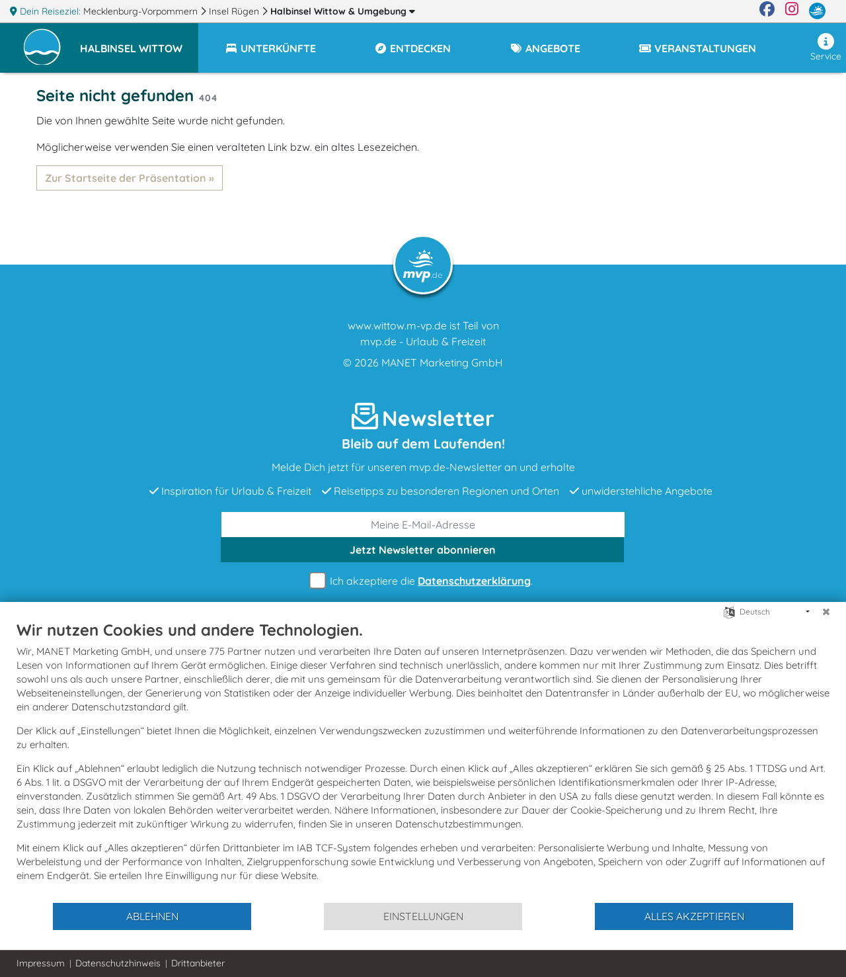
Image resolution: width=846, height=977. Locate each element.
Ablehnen (152, 916)
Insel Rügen (235, 11)
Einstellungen (423, 916)
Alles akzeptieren (694, 916)
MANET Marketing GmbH (442, 362)
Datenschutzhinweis (118, 963)
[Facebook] (767, 11)
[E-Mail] (423, 524)
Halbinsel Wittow (342, 11)
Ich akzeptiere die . (423, 581)
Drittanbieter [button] (198, 963)
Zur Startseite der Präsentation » (129, 178)
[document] (423, 761)
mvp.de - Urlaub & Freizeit (423, 341)
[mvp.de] (817, 11)
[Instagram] (791, 11)
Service (825, 47)
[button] (139, 42)
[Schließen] (826, 612)
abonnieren (423, 550)
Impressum (41, 963)
